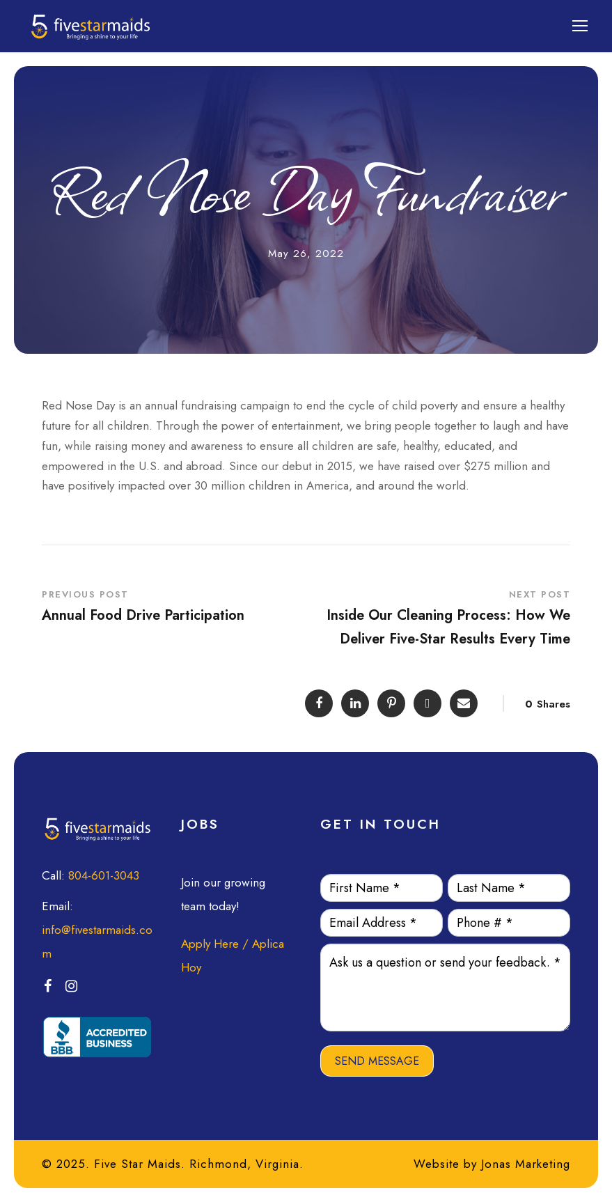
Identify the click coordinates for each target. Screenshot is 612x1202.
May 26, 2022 (306, 253)
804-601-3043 (103, 875)
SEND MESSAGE (377, 1061)
